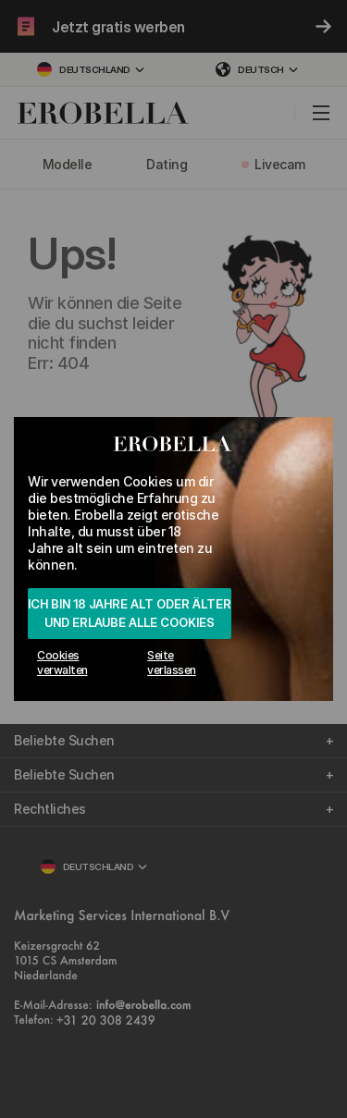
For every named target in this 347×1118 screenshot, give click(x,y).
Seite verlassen (171, 662)
